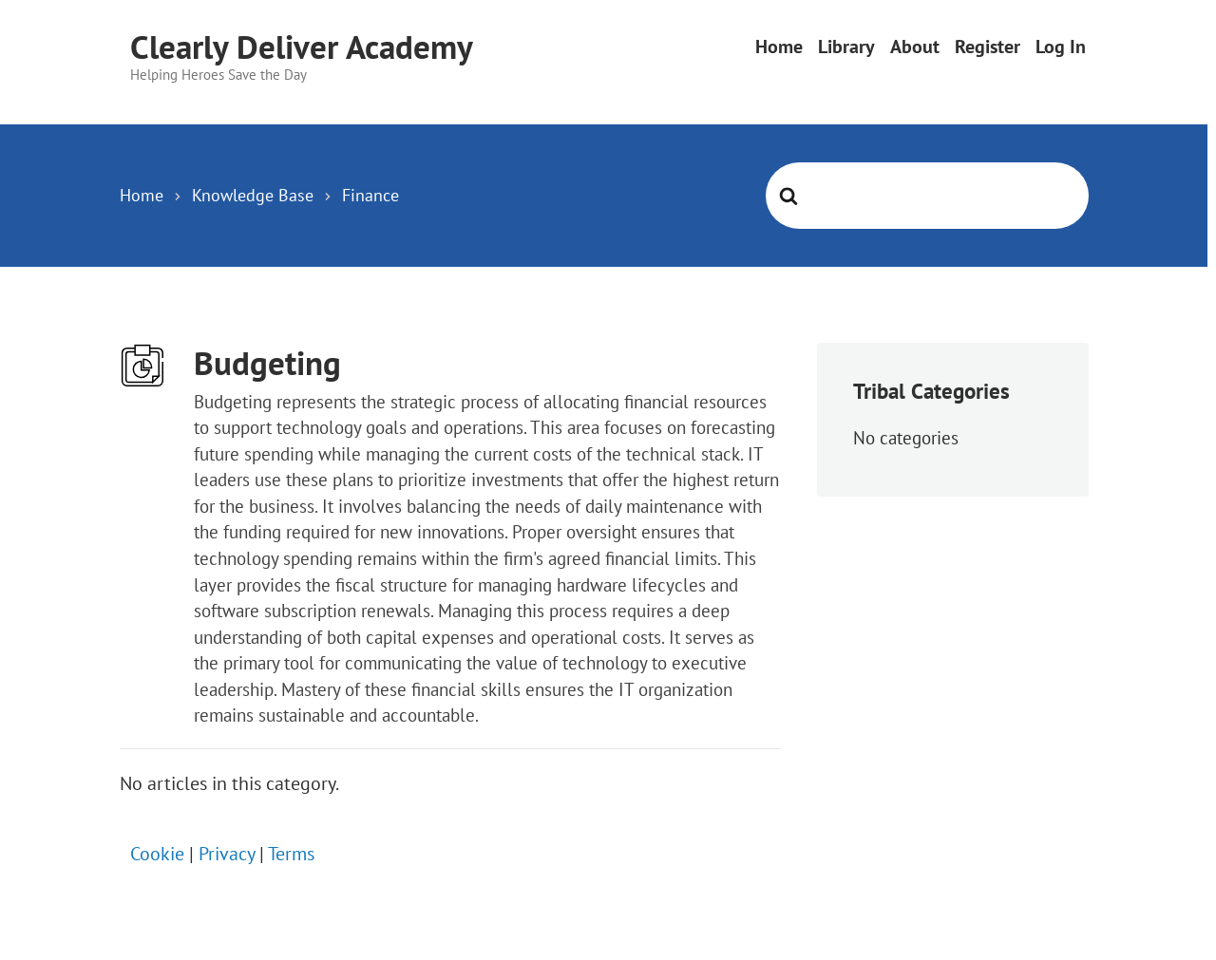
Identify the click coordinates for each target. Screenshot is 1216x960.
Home (779, 47)
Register (987, 47)
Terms (291, 853)
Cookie (157, 853)
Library (846, 47)
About (915, 47)
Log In (1061, 47)
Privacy (227, 853)
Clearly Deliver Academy (301, 46)
